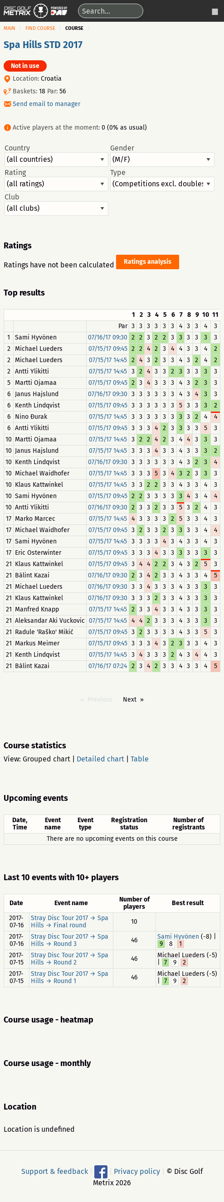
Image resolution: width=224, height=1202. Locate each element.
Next (129, 699)
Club (56, 204)
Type (162, 180)
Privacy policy (137, 1171)
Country (56, 155)
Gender (162, 155)
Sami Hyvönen (178, 936)
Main (9, 28)
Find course (40, 28)
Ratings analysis (147, 262)
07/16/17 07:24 (107, 666)
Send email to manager (46, 104)
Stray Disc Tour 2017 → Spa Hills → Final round (69, 921)
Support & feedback (54, 1171)
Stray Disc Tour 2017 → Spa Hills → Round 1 (69, 977)
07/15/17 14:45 (108, 360)
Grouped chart (46, 759)
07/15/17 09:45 (107, 349)
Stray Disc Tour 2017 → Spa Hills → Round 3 (69, 940)
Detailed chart (100, 759)
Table (140, 759)
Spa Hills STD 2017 (43, 45)
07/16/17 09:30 (107, 337)
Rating (56, 180)
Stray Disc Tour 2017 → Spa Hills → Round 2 (69, 958)
